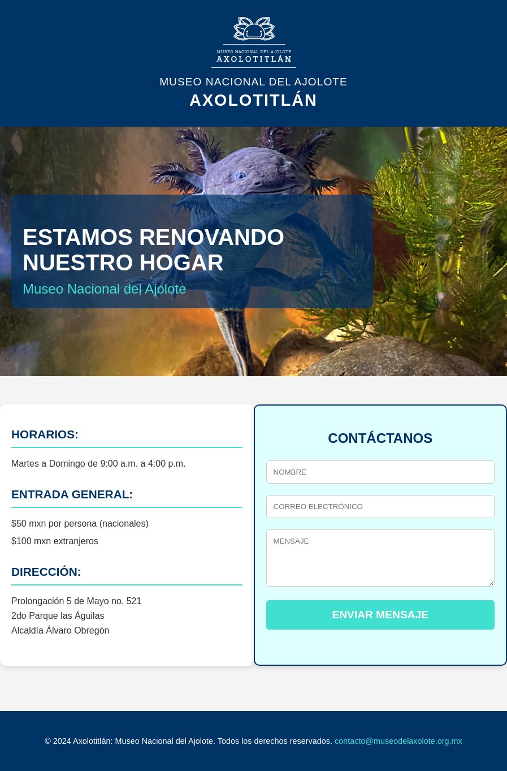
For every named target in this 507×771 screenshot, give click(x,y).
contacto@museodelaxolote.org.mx (398, 741)
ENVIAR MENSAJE (380, 615)
